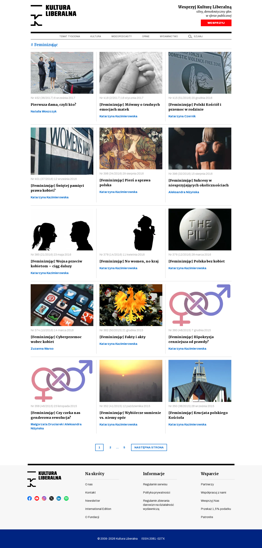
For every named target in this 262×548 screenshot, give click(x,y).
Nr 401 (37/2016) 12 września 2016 (54, 179)
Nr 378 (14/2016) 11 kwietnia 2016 (122, 255)
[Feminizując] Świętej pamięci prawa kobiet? (57, 189)
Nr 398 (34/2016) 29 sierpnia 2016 (121, 174)
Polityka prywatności (156, 492)
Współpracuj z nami (213, 492)
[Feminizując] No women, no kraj (128, 262)
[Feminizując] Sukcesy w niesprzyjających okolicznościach (198, 183)
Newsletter (92, 500)
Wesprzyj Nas (210, 500)
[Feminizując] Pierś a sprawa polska (130, 181)
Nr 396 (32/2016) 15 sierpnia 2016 (190, 174)
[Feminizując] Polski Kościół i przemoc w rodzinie (194, 107)
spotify (65, 498)
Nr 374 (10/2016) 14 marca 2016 (52, 331)
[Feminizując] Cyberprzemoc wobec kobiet (61, 340)
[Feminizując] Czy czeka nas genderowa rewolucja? (55, 416)
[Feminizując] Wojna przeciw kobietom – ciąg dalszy (56, 264)
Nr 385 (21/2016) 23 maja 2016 (51, 255)
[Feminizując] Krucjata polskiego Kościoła (197, 416)
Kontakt (90, 492)
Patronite (207, 517)
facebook (29, 498)
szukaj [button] (198, 37)
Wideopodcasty (121, 37)
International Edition (98, 508)
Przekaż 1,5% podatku (216, 508)
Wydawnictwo (169, 37)
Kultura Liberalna (55, 16)
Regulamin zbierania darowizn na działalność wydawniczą (158, 504)
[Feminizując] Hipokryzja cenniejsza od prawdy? (190, 340)
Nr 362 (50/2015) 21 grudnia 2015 (121, 331)
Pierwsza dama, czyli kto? (53, 105)
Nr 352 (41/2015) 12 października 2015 (124, 407)
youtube (36, 498)
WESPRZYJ (216, 23)
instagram (43, 498)
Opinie (146, 37)
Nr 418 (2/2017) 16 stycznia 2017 (121, 98)
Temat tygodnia (69, 37)
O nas (89, 484)
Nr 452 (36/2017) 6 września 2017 (53, 98)
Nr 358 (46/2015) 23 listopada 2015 (54, 407)
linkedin (58, 498)
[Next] (149, 448)
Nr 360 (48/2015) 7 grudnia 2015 (189, 331)
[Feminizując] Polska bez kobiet (195, 262)
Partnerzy (207, 484)
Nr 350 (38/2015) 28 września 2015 (191, 407)
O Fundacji (92, 517)
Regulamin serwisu (155, 484)
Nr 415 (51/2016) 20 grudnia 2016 (190, 98)
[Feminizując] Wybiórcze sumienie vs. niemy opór (129, 416)
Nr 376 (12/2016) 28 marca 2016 (189, 255)
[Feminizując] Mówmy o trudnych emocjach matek (128, 107)
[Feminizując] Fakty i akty (122, 338)
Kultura (95, 37)
